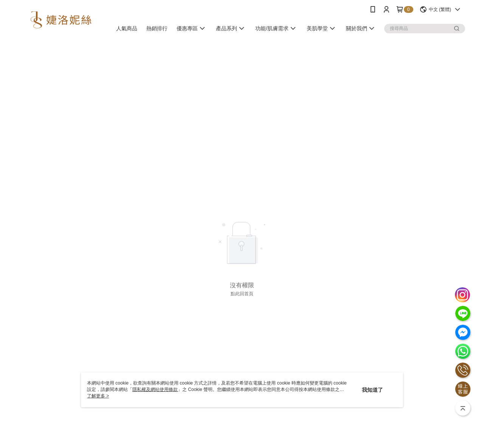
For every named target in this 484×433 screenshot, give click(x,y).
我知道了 (372, 390)
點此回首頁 (242, 293)
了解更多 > (98, 396)
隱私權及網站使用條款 (155, 389)
